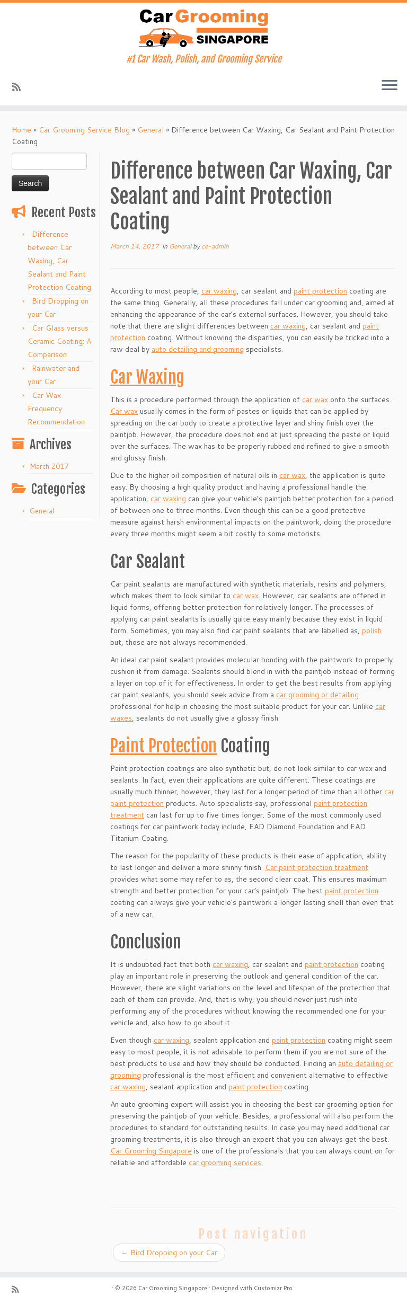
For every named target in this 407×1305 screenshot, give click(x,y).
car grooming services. (226, 1162)
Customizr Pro (273, 1288)
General (150, 130)
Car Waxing (147, 377)
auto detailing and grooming (198, 349)
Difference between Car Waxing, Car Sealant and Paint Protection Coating (59, 260)
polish (372, 630)
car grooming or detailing (317, 694)
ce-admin (215, 246)
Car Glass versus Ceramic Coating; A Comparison (59, 341)
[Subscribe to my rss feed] (20, 87)
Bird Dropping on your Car (169, 1252)
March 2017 (49, 466)
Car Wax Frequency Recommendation (56, 408)
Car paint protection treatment (316, 867)
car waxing (219, 291)
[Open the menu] (389, 86)
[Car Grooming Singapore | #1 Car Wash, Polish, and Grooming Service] (203, 28)
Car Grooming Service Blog (84, 130)
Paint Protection (163, 746)
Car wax (124, 411)
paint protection (320, 291)
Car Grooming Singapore (151, 1151)
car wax (315, 399)
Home (21, 130)
